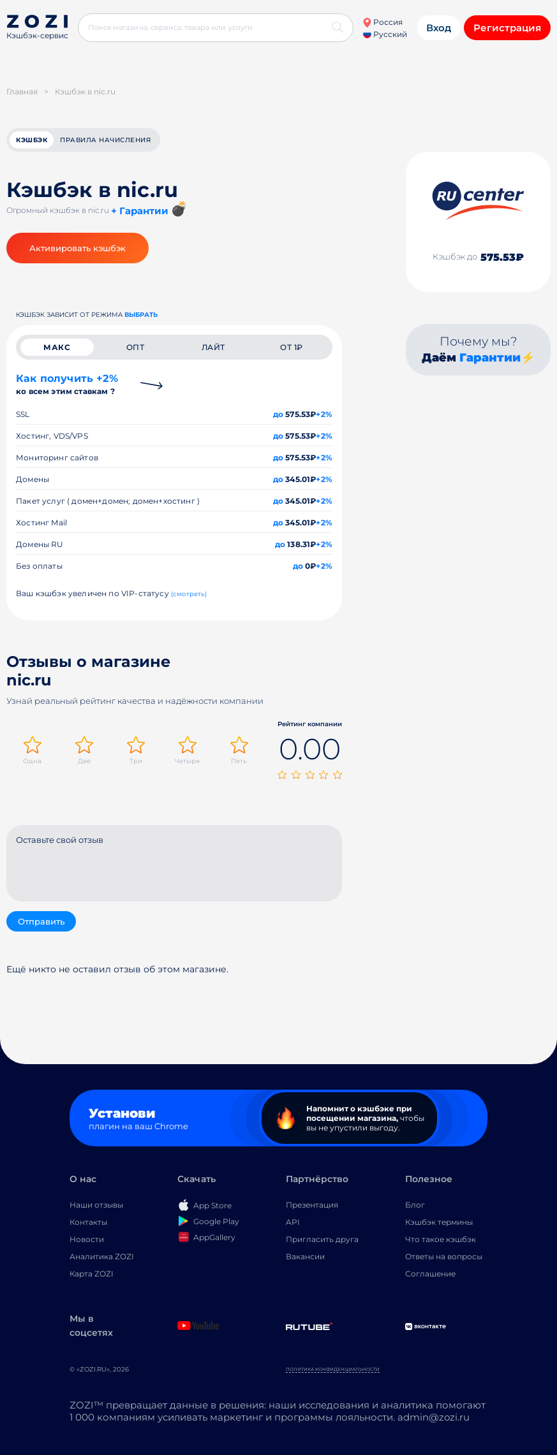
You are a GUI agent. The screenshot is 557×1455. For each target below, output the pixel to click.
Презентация (312, 1205)
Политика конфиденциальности (333, 1369)
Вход (438, 28)
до (278, 414)
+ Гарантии (139, 211)
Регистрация (507, 28)
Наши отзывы (96, 1205)
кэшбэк (31, 140)
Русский (385, 34)
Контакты (88, 1222)
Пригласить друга (322, 1239)
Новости (87, 1239)
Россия (382, 22)
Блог (415, 1205)
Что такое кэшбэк (440, 1239)
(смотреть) (189, 594)
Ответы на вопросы (443, 1256)
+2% (324, 414)
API (293, 1222)
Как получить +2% (67, 384)
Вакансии (305, 1256)
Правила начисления (105, 140)
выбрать (141, 315)
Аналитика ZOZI (102, 1256)
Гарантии (490, 358)
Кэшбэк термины (439, 1222)
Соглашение (430, 1273)
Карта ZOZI (92, 1273)
